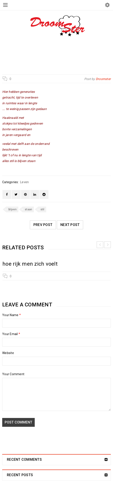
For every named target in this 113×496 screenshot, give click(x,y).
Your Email (11, 334)
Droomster (31, 56)
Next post (70, 225)
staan (28, 209)
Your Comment (13, 374)
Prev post (42, 225)
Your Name (11, 315)
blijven (12, 209)
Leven (52, 56)
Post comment (18, 422)
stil (42, 209)
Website (8, 353)
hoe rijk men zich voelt (29, 264)
